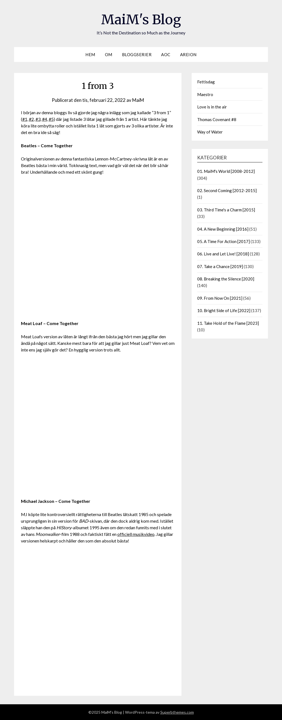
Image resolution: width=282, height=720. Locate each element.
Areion (188, 54)
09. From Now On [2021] (219, 298)
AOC (165, 54)
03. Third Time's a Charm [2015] (226, 209)
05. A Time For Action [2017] (223, 241)
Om (108, 54)
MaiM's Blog (141, 19)
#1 (24, 119)
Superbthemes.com (177, 712)
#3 (38, 119)
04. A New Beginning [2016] (222, 229)
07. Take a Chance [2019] (220, 266)
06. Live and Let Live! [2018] (223, 253)
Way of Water (210, 131)
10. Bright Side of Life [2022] (223, 310)
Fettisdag (206, 81)
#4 (44, 119)
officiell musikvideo (135, 534)
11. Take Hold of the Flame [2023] (228, 323)
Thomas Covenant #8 (216, 119)
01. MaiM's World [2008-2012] (226, 171)
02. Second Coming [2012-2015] (227, 190)
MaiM (138, 100)
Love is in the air (212, 106)
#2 (31, 119)
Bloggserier (137, 54)
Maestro (205, 94)
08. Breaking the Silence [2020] (225, 278)
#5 (51, 119)
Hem (90, 54)
